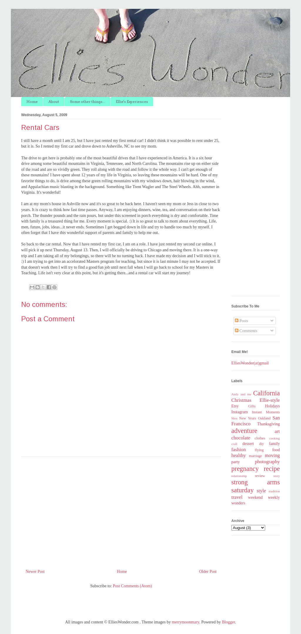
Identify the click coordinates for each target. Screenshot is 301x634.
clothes (260, 438)
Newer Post (35, 571)
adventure (244, 430)
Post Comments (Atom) (132, 586)
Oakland (264, 418)
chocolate (240, 438)
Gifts (251, 406)
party (235, 462)
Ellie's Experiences (132, 101)
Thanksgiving (268, 424)
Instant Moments (266, 412)
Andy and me (241, 394)
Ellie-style (270, 400)
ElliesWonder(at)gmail (250, 363)
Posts (241, 321)
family (274, 443)
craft (234, 444)
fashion (238, 449)
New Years (247, 418)
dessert (248, 443)
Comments (246, 331)
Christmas (241, 400)
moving (272, 455)
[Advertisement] (121, 510)
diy (261, 444)
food (276, 450)
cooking (274, 438)
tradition (274, 491)
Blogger (228, 622)
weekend (255, 497)
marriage (255, 456)
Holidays (272, 406)
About (54, 101)
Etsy (235, 406)
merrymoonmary (185, 622)
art (277, 431)
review (260, 476)
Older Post (208, 571)
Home (32, 101)
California (266, 393)
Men (234, 418)
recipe (272, 468)
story (276, 476)
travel (237, 497)
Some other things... (87, 101)
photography (267, 461)
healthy (238, 455)
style (261, 491)
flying (259, 450)
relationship (239, 476)
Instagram (239, 412)
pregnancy (245, 468)
